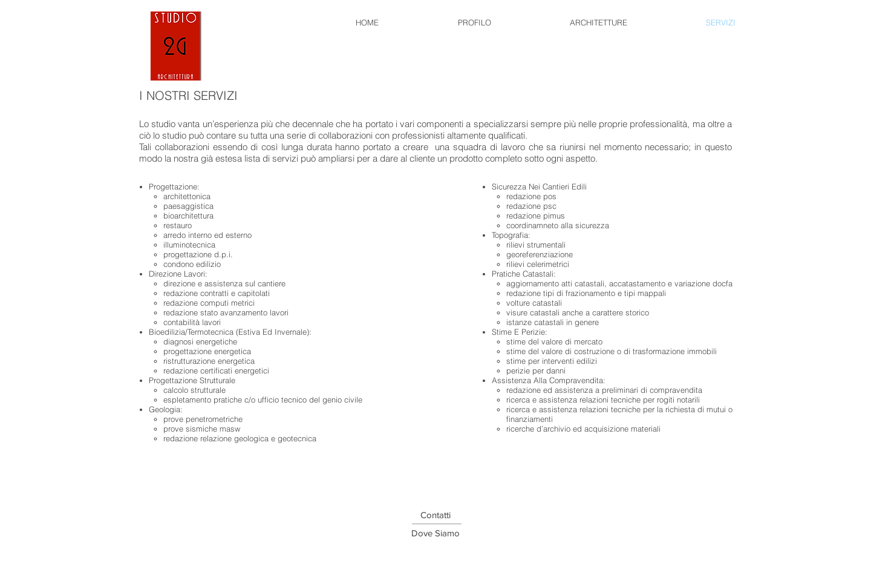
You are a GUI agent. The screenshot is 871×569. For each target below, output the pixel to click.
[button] (435, 533)
